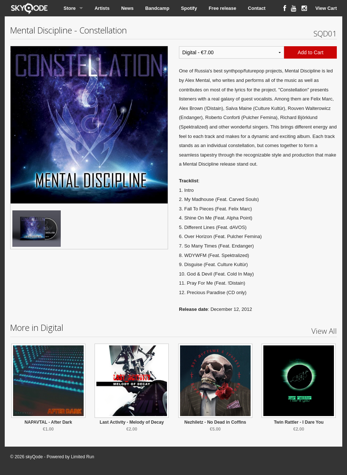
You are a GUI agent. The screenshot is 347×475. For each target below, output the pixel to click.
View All (324, 331)
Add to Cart (310, 52)
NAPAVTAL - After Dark (48, 422)
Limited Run (82, 456)
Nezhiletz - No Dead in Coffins (215, 422)
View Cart (326, 8)
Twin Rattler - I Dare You (299, 422)
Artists (102, 8)
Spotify (189, 8)
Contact (257, 8)
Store (70, 8)
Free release (222, 8)
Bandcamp (157, 8)
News (127, 8)
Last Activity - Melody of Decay (132, 422)
